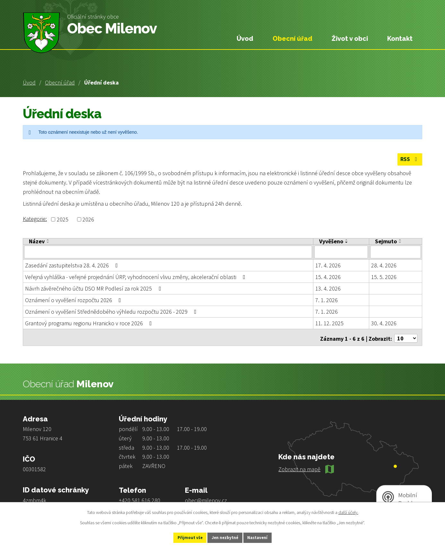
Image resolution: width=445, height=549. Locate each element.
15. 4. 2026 (328, 276)
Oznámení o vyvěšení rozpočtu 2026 (74, 299)
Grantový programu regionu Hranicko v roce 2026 (89, 323)
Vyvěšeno (331, 242)
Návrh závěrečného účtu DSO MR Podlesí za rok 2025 (94, 288)
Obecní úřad (60, 82)
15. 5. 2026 (384, 276)
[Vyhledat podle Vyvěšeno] (341, 252)
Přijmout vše (183, 537)
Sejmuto (386, 242)
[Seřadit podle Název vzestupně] (48, 240)
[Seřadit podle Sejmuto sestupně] (400, 242)
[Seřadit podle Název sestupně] (48, 242)
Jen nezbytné (225, 537)
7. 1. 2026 (326, 299)
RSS (409, 160)
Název (37, 242)
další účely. (348, 511)
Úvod (29, 82)
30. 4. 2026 (384, 323)
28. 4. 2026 (384, 265)
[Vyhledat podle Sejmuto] (395, 252)
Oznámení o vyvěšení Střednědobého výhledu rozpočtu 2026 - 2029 (112, 311)
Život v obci (350, 38)
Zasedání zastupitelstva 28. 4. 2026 (72, 265)
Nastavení (264, 537)
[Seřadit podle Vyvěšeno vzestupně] (346, 240)
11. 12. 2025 (329, 323)
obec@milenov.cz (206, 498)
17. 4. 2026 (328, 265)
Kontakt (400, 38)
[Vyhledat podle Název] (168, 252)
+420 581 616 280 (139, 498)
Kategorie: (35, 219)
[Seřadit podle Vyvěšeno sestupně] (346, 242)
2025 (62, 219)
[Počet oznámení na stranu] (405, 336)
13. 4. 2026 (328, 288)
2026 (88, 219)
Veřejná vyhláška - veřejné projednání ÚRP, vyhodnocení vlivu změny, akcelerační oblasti (136, 276)
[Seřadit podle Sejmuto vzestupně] (400, 240)
